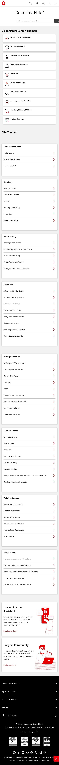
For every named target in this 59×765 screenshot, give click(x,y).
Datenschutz (41, 757)
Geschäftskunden (9, 715)
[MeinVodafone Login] (49, 3)
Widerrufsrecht (27, 757)
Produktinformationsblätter (26, 760)
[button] (56, 759)
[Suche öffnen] (43, 3)
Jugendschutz (13, 760)
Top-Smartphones (29, 691)
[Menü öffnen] (56, 3)
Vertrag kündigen (50, 757)
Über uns (29, 707)
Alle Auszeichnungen (29, 732)
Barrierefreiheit (45, 760)
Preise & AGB (19, 757)
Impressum (37, 760)
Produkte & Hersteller (29, 699)
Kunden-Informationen (29, 683)
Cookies (35, 757)
